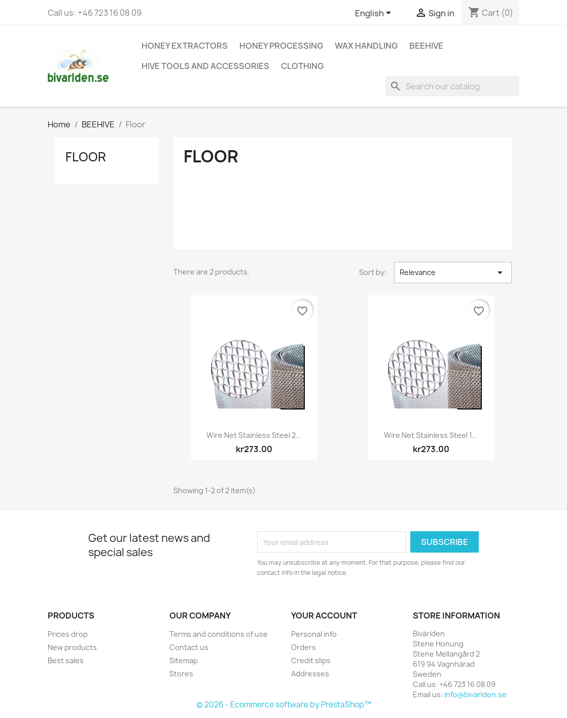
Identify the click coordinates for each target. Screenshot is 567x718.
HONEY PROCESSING (281, 45)
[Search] (452, 86)
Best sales (66, 660)
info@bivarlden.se (475, 694)
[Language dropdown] (375, 14)
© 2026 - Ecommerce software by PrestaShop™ (283, 704)
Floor (85, 156)
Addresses (310, 673)
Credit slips (311, 660)
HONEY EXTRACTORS (184, 45)
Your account (324, 615)
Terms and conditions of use (218, 634)
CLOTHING (302, 66)
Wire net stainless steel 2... (254, 435)
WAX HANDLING (366, 45)
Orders (303, 647)
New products (72, 647)
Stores (181, 673)
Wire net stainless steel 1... (431, 435)
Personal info (314, 634)
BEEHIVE (426, 45)
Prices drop (68, 634)
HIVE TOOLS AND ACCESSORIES (205, 66)
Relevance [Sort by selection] (453, 272)
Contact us (188, 647)
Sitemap (183, 660)
